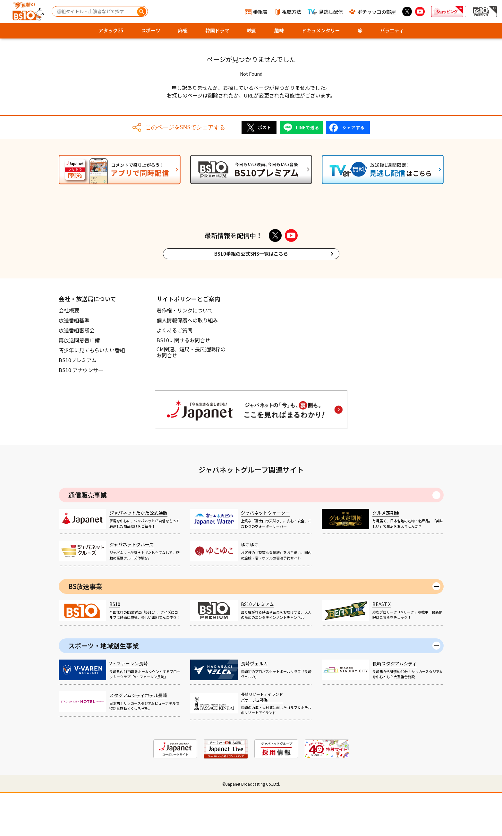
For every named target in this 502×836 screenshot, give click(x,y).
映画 (252, 30)
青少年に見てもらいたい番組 (92, 393)
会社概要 (69, 353)
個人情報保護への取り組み (187, 363)
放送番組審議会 (77, 373)
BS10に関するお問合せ (183, 383)
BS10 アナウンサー (81, 412)
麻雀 (183, 30)
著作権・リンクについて (185, 353)
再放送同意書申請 (79, 383)
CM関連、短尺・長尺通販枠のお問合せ (191, 395)
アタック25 (110, 30)
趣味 (279, 30)
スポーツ (150, 30)
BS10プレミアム (78, 402)
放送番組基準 (74, 363)
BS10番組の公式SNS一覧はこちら (251, 296)
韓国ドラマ (217, 30)
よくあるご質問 (174, 373)
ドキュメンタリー (321, 30)
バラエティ (392, 30)
